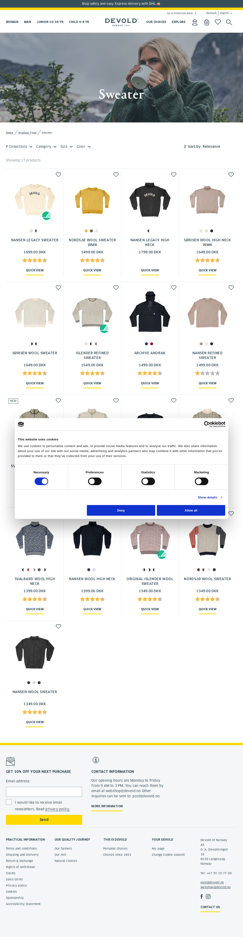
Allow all (191, 510)
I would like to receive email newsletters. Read (42, 806)
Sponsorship (15, 898)
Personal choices (115, 848)
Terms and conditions (21, 848)
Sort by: (194, 146)
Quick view (35, 270)
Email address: (18, 781)
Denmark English (217, 13)
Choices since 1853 (117, 854)
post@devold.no (212, 882)
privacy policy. (57, 809)
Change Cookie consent (168, 854)
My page (158, 848)
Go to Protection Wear (180, 13)
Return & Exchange (19, 861)
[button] (58, 174)
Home (9, 132)
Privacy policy (16, 885)
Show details (207, 497)
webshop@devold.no (215, 887)
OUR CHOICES (156, 21)
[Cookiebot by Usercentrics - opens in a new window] (204, 424)
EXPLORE (178, 21)
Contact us (210, 907)
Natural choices (66, 861)
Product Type (28, 132)
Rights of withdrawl (20, 867)
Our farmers (63, 848)
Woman (12, 21)
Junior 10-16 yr (50, 21)
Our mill (60, 854)
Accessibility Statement (23, 904)
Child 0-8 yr (79, 21)
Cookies (11, 891)
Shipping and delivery (22, 854)
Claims (10, 873)
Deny (121, 510)
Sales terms (14, 879)
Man (27, 21)
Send (44, 820)
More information (107, 806)
